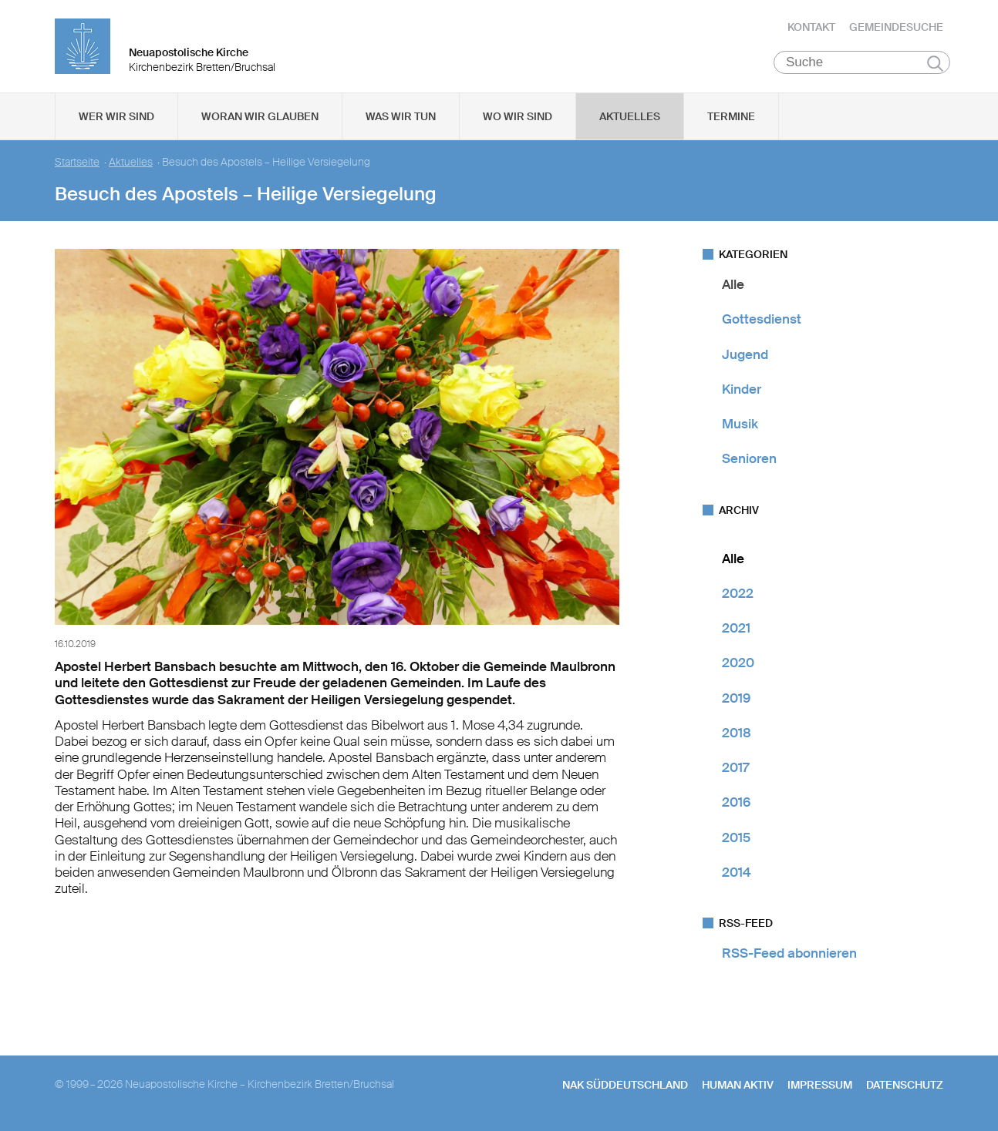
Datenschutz (904, 1085)
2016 (736, 802)
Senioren (749, 458)
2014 (736, 872)
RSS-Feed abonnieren (789, 953)
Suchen (935, 63)
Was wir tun (401, 116)
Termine (731, 116)
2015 (736, 837)
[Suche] (862, 62)
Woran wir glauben (260, 116)
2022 (738, 593)
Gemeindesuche (896, 27)
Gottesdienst (761, 318)
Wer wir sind (116, 116)
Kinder (741, 389)
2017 (735, 767)
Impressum (819, 1085)
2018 (736, 732)
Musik (740, 423)
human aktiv (738, 1085)
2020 (738, 662)
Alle (733, 284)
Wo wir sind (517, 116)
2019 (736, 698)
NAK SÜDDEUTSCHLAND (625, 1085)
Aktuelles (629, 116)
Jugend (745, 354)
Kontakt (811, 27)
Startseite (77, 162)
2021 (736, 627)
